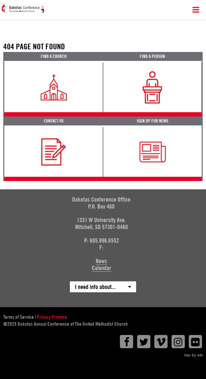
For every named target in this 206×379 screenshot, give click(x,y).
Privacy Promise (52, 317)
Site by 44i (193, 355)
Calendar (101, 267)
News (101, 261)
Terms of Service (18, 317)
